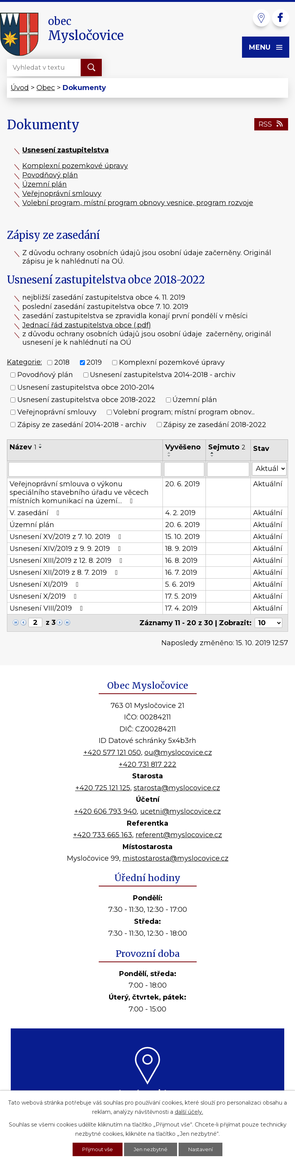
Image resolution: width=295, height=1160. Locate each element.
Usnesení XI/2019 (46, 584)
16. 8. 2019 (181, 560)
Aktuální (267, 484)
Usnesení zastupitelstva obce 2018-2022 (86, 400)
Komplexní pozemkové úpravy (75, 166)
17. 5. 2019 (181, 596)
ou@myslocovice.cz (178, 752)
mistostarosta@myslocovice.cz (176, 858)
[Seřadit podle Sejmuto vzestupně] (212, 452)
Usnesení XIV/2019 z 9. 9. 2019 (67, 548)
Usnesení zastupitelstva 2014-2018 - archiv (162, 375)
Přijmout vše (95, 1148)
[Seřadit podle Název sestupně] (40, 447)
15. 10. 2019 (182, 536)
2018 (62, 362)
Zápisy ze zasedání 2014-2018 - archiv (81, 425)
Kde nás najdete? (147, 1093)
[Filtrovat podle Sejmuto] (228, 469)
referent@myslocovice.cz (179, 835)
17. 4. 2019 (181, 608)
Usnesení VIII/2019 (48, 608)
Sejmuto (226, 447)
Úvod (20, 87)
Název (23, 447)
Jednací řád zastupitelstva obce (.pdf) (86, 325)
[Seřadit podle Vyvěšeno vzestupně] (169, 452)
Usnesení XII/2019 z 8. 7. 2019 (65, 572)
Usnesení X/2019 (45, 596)
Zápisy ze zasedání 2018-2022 (214, 425)
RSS (271, 124)
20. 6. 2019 (182, 484)
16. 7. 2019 (181, 572)
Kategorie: (24, 362)
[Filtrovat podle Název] (84, 469)
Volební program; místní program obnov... (184, 412)
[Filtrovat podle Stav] (269, 469)
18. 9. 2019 (181, 548)
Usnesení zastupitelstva (65, 150)
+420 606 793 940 (105, 811)
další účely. (189, 1110)
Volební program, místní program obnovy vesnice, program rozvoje (137, 203)
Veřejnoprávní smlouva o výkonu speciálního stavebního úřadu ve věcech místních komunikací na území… (79, 492)
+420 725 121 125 (102, 788)
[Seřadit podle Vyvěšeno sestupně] (169, 455)
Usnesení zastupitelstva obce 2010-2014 (85, 387)
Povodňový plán (50, 175)
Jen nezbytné (151, 1148)
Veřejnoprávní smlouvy (61, 193)
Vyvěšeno (183, 447)
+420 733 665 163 (102, 835)
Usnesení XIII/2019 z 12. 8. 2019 (68, 560)
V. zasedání (36, 513)
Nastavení (204, 1148)
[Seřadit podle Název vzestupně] (40, 444)
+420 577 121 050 (112, 752)
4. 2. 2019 (180, 513)
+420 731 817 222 (147, 764)
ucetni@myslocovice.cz (180, 811)
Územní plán (44, 184)
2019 (94, 362)
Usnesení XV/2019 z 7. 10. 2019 (67, 536)
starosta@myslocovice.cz (177, 788)
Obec (45, 87)
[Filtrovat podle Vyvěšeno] (184, 469)
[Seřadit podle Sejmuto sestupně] (212, 455)
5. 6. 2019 (180, 584)
